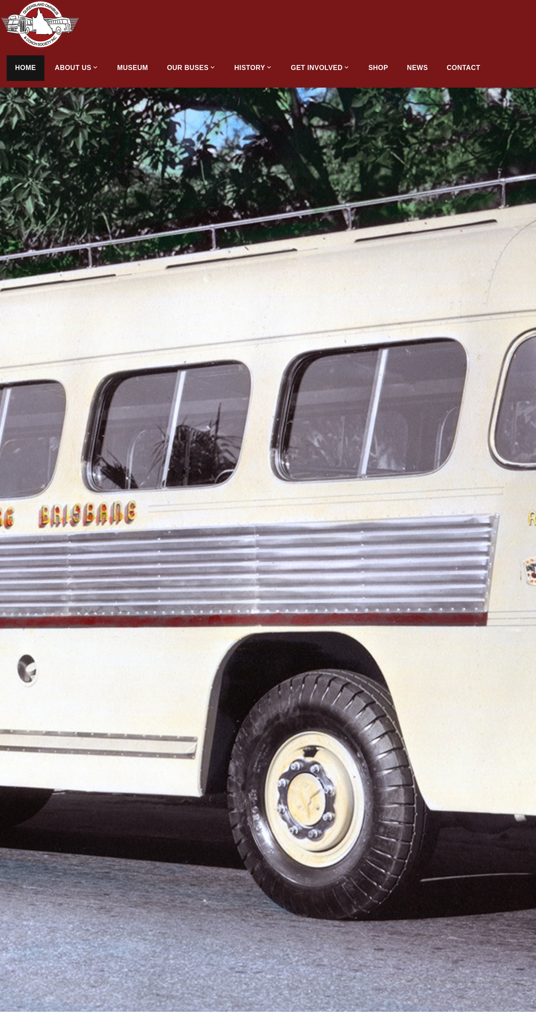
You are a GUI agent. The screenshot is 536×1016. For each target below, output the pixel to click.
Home (25, 67)
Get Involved (317, 67)
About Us (73, 67)
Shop (378, 67)
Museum (132, 67)
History (249, 67)
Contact (463, 67)
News (417, 67)
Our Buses (188, 67)
